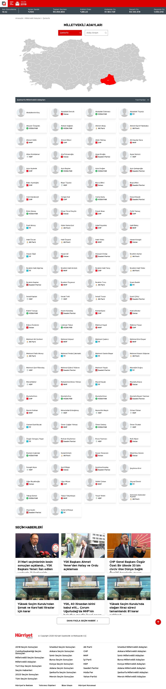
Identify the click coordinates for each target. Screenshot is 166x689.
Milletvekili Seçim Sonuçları (29, 658)
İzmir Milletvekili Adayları (131, 655)
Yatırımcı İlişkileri (47, 685)
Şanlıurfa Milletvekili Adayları (133, 672)
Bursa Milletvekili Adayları (131, 660)
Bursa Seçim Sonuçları (61, 660)
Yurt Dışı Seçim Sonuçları (28, 666)
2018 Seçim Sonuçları (26, 647)
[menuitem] (85, 78)
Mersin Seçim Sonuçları (61, 677)
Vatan (65, 114)
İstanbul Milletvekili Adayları (132, 647)
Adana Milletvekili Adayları (132, 668)
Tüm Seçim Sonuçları (26, 679)
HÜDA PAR (102, 114)
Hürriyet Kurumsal (87, 685)
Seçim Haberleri (23, 670)
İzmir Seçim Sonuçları (60, 655)
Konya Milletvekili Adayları (131, 664)
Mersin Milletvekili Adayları (132, 677)
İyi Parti (87, 660)
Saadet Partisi (104, 157)
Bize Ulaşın (67, 685)
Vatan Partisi (90, 677)
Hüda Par (88, 672)
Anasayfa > (20, 18)
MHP (31, 142)
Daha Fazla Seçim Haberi (81, 621)
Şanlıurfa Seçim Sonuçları (62, 672)
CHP (65, 142)
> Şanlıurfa (45, 18)
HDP (31, 157)
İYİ (133, 114)
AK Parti (101, 128)
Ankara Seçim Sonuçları (61, 651)
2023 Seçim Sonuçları (26, 675)
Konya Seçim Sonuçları (61, 664)
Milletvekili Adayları (33, 18)
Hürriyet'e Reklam (24, 685)
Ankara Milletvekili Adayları (132, 651)
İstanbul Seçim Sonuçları (62, 647)
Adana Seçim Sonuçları (61, 668)
